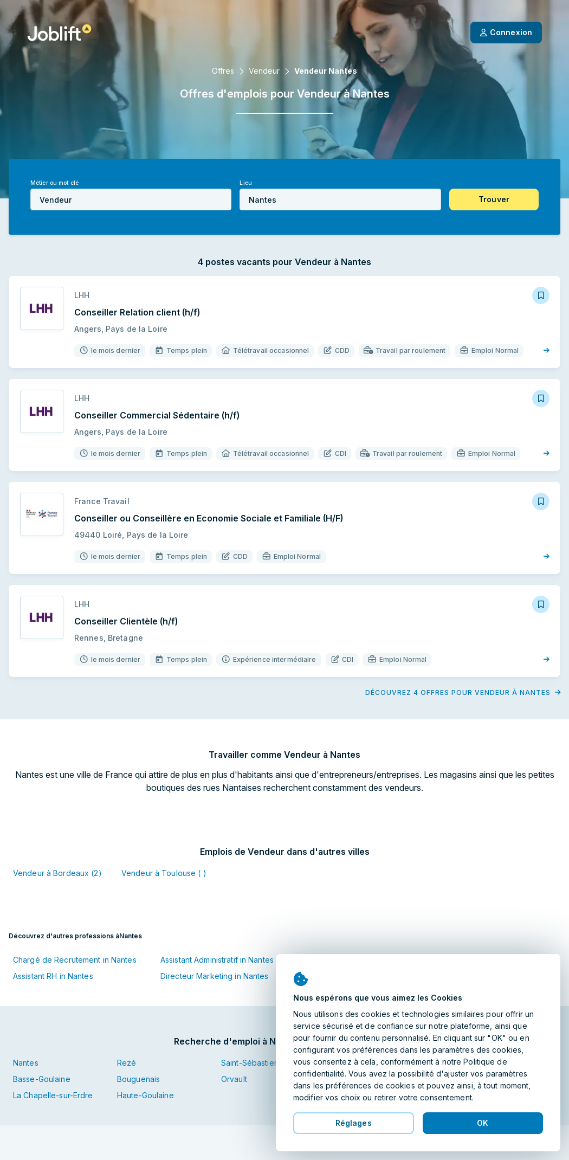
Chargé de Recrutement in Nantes (75, 959)
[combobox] (130, 199)
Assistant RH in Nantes (53, 976)
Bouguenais (138, 1079)
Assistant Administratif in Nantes (217, 959)
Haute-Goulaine (145, 1095)
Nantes (25, 1062)
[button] (494, 199)
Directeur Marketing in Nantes (214, 976)
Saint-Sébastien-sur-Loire (267, 1062)
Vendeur (264, 70)
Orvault (234, 1079)
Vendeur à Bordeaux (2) (57, 873)
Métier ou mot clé (54, 182)
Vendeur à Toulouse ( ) (163, 873)
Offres (223, 70)
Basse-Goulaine (41, 1079)
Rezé (126, 1062)
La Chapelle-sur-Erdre (53, 1095)
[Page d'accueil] (59, 32)
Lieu (245, 182)
